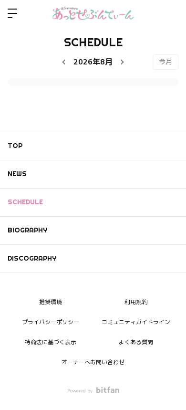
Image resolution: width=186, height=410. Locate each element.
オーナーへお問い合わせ (93, 362)
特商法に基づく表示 (50, 342)
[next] (121, 62)
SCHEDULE (25, 202)
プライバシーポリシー (50, 322)
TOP (15, 145)
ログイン (170, 13)
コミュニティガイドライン (136, 322)
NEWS (17, 173)
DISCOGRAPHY (32, 258)
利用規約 (135, 302)
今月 (165, 61)
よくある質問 (136, 342)
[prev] (65, 62)
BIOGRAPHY (27, 230)
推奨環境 (50, 302)
